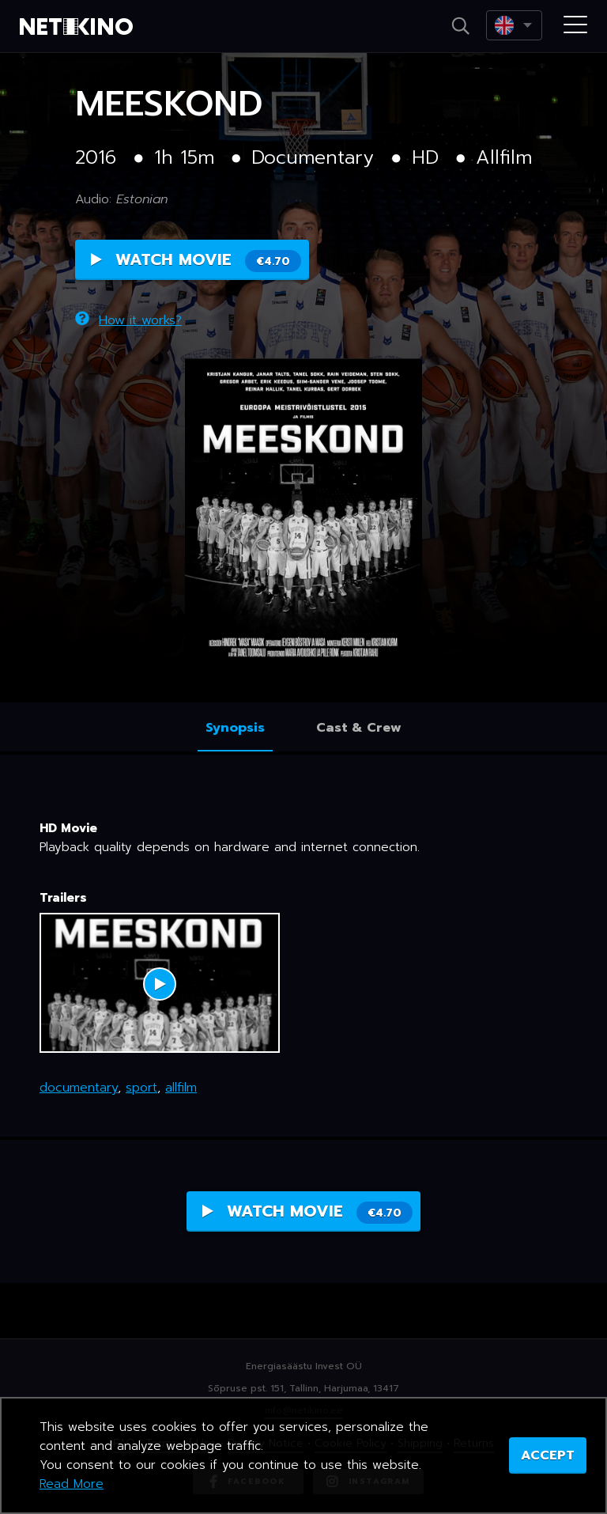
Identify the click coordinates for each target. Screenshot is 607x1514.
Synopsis (235, 727)
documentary (79, 1087)
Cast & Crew (359, 727)
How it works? (128, 320)
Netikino (79, 26)
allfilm (181, 1087)
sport (141, 1087)
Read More (72, 1484)
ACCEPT (548, 1455)
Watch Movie (196, 260)
